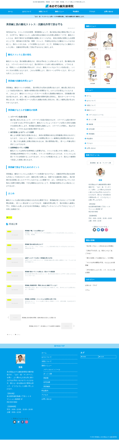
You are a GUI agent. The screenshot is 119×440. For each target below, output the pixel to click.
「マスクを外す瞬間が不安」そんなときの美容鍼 (100, 264)
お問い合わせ (91, 148)
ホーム (89, 96)
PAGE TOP (59, 346)
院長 (100, 180)
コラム (9, 217)
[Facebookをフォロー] (102, 229)
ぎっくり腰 (92, 119)
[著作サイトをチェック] (94, 229)
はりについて (91, 100)
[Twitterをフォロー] (98, 229)
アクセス (90, 143)
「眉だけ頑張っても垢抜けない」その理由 (99, 258)
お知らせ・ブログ (91, 285)
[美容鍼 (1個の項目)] (89, 357)
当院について (91, 105)
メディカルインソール (96, 115)
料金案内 (90, 138)
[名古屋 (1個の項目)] (107, 357)
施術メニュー (91, 110)
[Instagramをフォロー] (106, 229)
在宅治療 (92, 129)
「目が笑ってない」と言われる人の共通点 (99, 246)
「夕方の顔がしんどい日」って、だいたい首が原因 (100, 271)
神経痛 (91, 124)
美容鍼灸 (92, 134)
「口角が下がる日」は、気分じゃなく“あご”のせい (98, 252)
